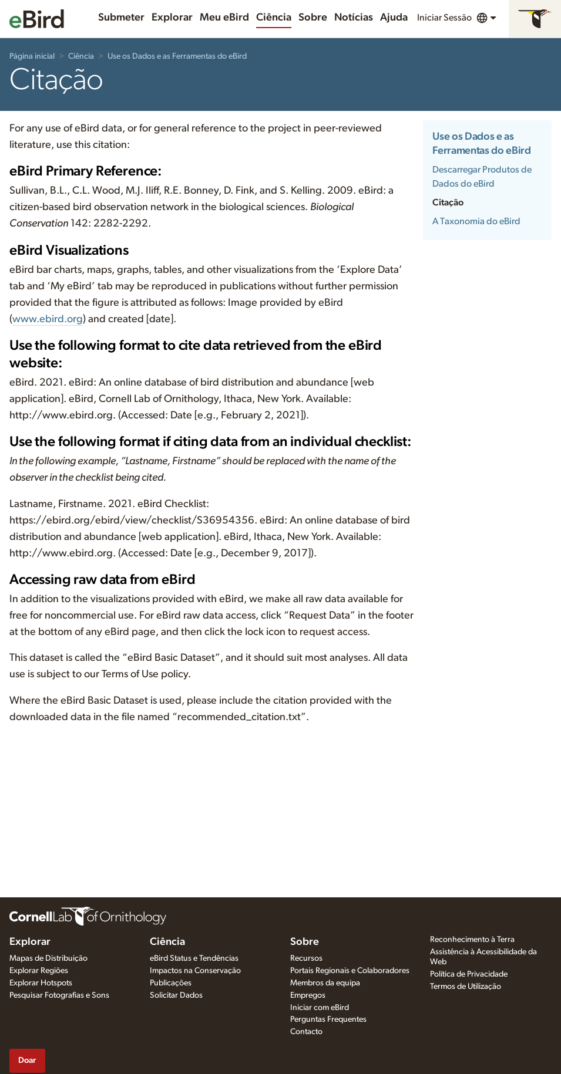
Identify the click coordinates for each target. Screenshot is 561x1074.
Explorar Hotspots (40, 983)
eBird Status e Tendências (194, 958)
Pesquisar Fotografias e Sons (59, 995)
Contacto (306, 1032)
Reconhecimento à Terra (472, 939)
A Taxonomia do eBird (476, 221)
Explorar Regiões (38, 971)
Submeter (121, 17)
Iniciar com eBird (319, 1008)
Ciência (273, 17)
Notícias (353, 17)
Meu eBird (224, 17)
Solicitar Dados (176, 995)
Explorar (172, 17)
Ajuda (394, 17)
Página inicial (32, 56)
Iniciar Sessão (444, 17)
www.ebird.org (47, 319)
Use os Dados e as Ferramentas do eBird (177, 56)
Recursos (306, 958)
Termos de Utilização (465, 986)
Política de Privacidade (469, 974)
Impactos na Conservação (195, 971)
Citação (447, 202)
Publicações (171, 983)
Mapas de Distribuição (48, 958)
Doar (27, 1060)
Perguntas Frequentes (328, 1019)
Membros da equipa (325, 983)
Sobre (312, 17)
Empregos (307, 995)
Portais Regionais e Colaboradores (349, 971)
